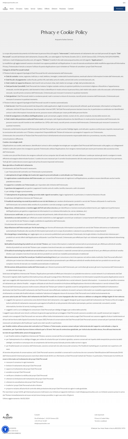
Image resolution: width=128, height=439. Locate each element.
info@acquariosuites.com (42, 423)
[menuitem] (11, 8)
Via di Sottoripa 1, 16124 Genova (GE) (46, 418)
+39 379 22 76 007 (40, 421)
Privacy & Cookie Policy (102, 418)
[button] (5, 429)
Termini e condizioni (101, 421)
